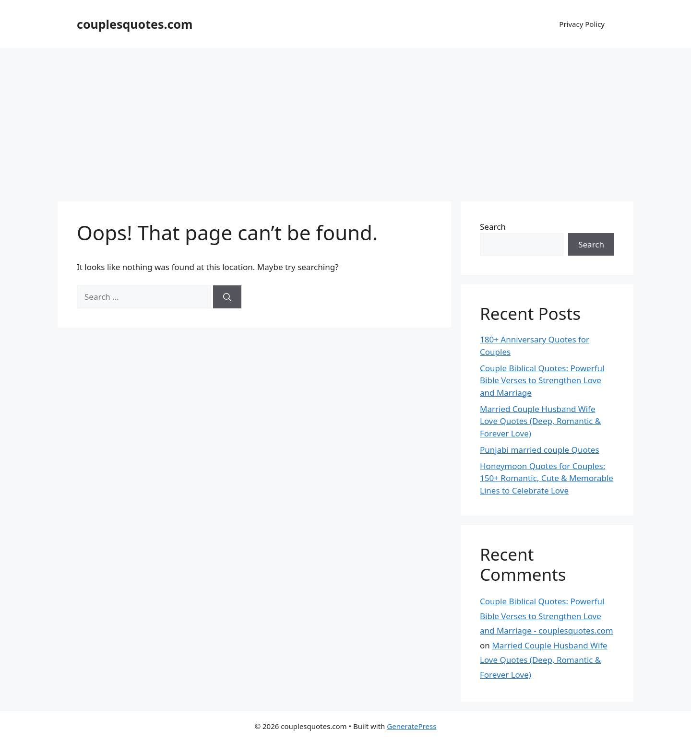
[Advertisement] (345, 120)
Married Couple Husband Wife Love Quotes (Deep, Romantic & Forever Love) (540, 421)
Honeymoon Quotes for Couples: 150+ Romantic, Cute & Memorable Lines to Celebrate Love (546, 478)
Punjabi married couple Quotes (539, 449)
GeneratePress (411, 726)
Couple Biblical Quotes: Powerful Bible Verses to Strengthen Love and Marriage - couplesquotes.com (546, 616)
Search (493, 226)
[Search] (227, 296)
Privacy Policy (582, 24)
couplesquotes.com (134, 24)
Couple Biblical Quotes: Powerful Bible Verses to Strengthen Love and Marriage (542, 380)
